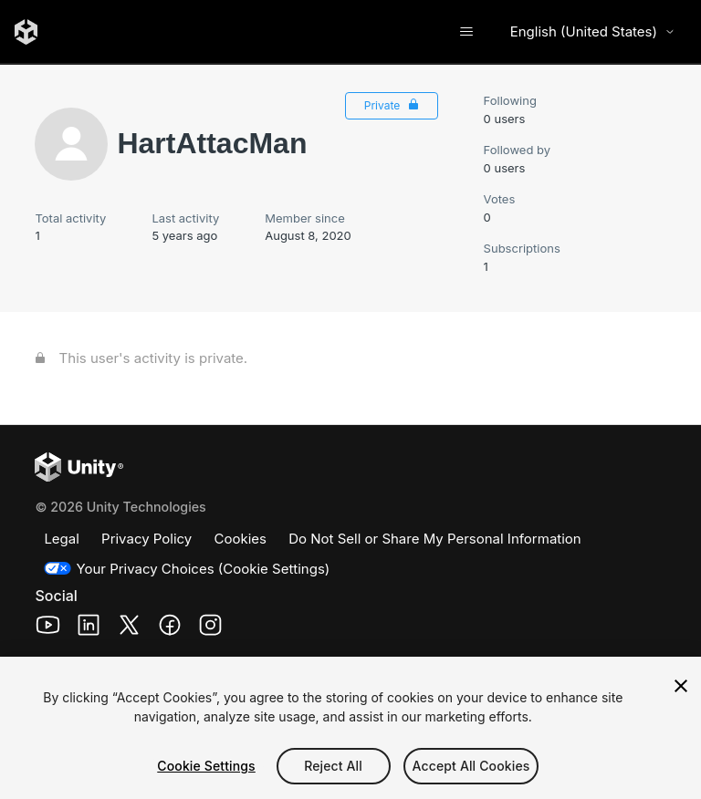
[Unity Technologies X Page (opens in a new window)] (129, 628)
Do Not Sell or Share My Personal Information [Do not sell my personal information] (434, 538)
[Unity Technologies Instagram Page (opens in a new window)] (210, 628)
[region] (350, 728)
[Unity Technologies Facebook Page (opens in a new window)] (170, 628)
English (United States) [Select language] (592, 31)
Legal (61, 538)
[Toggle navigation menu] (466, 32)
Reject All (333, 765)
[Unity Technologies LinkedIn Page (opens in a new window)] (89, 628)
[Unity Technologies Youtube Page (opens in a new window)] (48, 628)
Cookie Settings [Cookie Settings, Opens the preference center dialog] (206, 765)
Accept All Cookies (471, 765)
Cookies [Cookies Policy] (240, 538)
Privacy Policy (146, 538)
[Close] (681, 686)
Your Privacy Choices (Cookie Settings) (203, 568)
